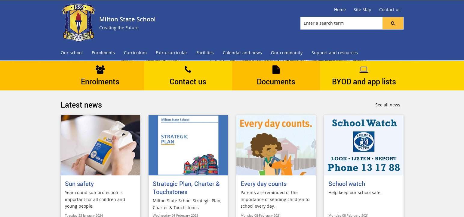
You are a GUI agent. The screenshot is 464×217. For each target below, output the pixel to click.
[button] (393, 23)
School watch (346, 184)
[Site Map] (362, 9)
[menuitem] (71, 53)
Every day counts (264, 184)
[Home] (340, 9)
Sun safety (79, 184)
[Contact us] (390, 9)
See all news (387, 105)
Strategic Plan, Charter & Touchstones (186, 188)
